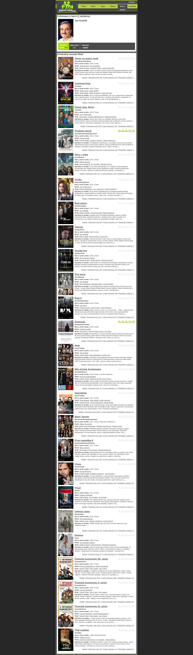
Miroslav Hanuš (105, 164)
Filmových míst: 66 (94, 341)
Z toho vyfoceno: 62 (109, 317)
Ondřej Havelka (85, 329)
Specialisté (81, 393)
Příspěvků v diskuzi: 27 (125, 174)
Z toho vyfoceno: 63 (110, 507)
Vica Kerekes (109, 474)
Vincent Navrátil (96, 213)
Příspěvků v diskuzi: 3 (126, 78)
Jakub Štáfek (93, 91)
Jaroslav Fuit (84, 66)
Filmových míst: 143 (94, 317)
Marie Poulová (94, 237)
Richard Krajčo (84, 260)
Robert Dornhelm (86, 424)
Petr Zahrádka (95, 66)
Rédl (77, 345)
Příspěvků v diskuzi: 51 (125, 412)
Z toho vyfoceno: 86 (110, 436)
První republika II (84, 440)
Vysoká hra (81, 250)
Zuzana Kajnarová (96, 402)
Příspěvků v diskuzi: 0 (126, 199)
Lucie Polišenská (108, 68)
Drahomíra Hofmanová (87, 640)
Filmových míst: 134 (95, 293)
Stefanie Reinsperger (103, 426)
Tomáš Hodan (85, 138)
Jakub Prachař (107, 93)
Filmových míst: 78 (95, 507)
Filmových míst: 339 (93, 625)
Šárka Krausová (95, 93)
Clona (78, 464)
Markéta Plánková (104, 450)
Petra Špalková (84, 164)
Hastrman (80, 322)
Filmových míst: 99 (95, 78)
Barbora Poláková (95, 521)
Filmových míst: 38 (95, 150)
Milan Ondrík (83, 237)
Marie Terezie (82, 416)
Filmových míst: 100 (95, 246)
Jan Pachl (83, 305)
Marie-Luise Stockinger (87, 426)
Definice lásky (82, 511)
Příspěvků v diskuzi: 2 (126, 102)
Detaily (84, 78)
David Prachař (84, 402)
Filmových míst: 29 (95, 649)
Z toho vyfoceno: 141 (109, 126)
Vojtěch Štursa (85, 637)
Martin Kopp (84, 91)
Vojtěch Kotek (117, 426)
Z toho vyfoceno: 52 (109, 341)
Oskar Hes (106, 355)
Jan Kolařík (83, 117)
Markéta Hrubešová (109, 545)
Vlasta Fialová (110, 640)
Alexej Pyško (95, 308)
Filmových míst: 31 (95, 102)
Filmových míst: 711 (93, 174)
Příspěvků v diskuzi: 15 (125, 578)
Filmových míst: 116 (95, 270)
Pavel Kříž (103, 237)
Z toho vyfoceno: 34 (110, 531)
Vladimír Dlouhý (84, 545)
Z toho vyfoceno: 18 (110, 150)
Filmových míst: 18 (95, 199)
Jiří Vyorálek (95, 164)
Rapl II (78, 298)
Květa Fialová (108, 521)
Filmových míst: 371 (93, 602)
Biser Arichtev (84, 448)
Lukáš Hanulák (104, 400)
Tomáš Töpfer (84, 568)
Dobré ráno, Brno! (84, 107)
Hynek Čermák (84, 308)
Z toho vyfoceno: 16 (110, 199)
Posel (78, 488)
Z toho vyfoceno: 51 (110, 459)
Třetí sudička (82, 630)
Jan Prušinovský (85, 114)
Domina (79, 535)
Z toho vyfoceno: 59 (110, 293)
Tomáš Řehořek (85, 471)
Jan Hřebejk (84, 211)
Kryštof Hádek (84, 140)
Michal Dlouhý (96, 545)
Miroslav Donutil (107, 260)
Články (112, 6)
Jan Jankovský (98, 189)
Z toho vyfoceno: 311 (108, 625)
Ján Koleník (83, 450)
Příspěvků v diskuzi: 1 (126, 126)
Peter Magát (94, 400)
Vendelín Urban (95, 68)
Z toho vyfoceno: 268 (108, 578)
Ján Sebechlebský (86, 519)
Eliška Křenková (108, 213)
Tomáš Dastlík (108, 284)
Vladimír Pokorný (96, 140)
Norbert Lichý (84, 521)
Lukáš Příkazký (106, 308)
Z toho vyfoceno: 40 (110, 365)
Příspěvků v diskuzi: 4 (126, 270)
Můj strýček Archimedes (88, 369)
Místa (93, 6)
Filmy (83, 6)
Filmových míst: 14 (95, 554)
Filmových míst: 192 (93, 483)
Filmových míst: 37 (95, 388)
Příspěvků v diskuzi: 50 (125, 602)
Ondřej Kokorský (110, 117)
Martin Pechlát (84, 68)
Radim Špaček (85, 162)
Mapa (103, 6)
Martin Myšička (84, 213)
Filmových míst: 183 (95, 436)
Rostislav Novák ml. (97, 474)
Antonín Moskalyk (102, 566)
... (112, 74)
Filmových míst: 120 (95, 365)
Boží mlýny (81, 203)
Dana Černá (106, 379)
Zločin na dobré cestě (86, 58)
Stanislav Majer (96, 284)
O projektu (132, 6)
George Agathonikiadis (88, 377)
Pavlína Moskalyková (87, 566)
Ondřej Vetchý (95, 260)
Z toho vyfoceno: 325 (108, 602)
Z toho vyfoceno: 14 (110, 222)
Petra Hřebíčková (95, 355)
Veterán (79, 227)
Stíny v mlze (81, 154)
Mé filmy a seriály (63, 46)
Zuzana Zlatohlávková (96, 117)
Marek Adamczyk (109, 140)
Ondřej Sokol (83, 355)
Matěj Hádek (83, 497)
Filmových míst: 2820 (92, 412)
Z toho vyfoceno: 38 (110, 270)
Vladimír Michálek (86, 495)
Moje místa (74, 46)
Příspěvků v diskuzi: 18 (125, 625)
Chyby (78, 179)
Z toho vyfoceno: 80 (110, 78)
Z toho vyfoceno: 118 (108, 483)
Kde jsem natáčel (85, 46)
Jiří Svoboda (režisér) (87, 258)
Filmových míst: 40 (95, 531)
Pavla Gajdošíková (85, 189)
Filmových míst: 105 (95, 459)
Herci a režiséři (122, 8)
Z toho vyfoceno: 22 (110, 102)
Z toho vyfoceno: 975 (108, 412)
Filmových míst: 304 (93, 578)
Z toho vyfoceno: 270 (108, 174)
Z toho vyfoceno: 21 (110, 388)
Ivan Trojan (103, 568)
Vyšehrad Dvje (82, 83)
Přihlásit (132, 2)
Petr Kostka (94, 568)
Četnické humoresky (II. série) (91, 606)
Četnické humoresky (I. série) (91, 582)
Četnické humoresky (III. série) (91, 559)
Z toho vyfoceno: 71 (110, 246)
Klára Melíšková (84, 284)
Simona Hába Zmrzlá (96, 331)
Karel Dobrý (83, 331)
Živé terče (80, 274)
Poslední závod (83, 131)
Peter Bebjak (84, 400)
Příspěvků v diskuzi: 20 (125, 317)
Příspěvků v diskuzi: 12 (125, 341)
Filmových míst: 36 (95, 222)
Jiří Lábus (107, 331)
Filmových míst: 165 (94, 126)
